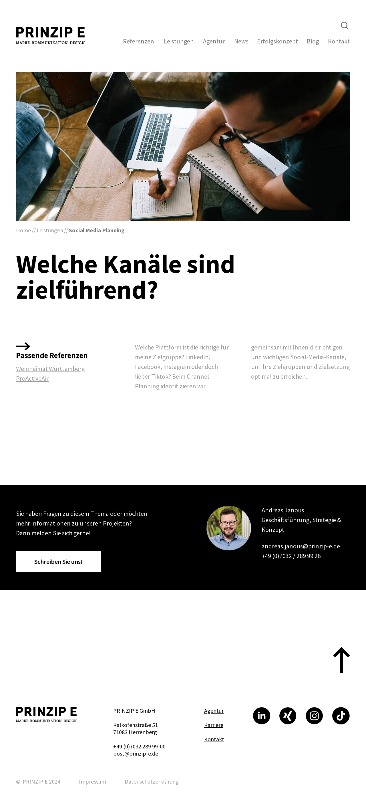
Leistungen (50, 230)
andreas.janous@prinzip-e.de (301, 546)
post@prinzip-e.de (135, 753)
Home (23, 230)
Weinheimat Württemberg (50, 369)
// (34, 230)
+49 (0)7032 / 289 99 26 (291, 556)
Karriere (213, 724)
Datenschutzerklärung (152, 781)
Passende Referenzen (52, 355)
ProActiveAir (32, 378)
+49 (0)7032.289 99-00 (139, 746)
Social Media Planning (97, 230)
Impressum (92, 781)
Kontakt (214, 739)
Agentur (214, 710)
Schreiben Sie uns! (58, 562)
